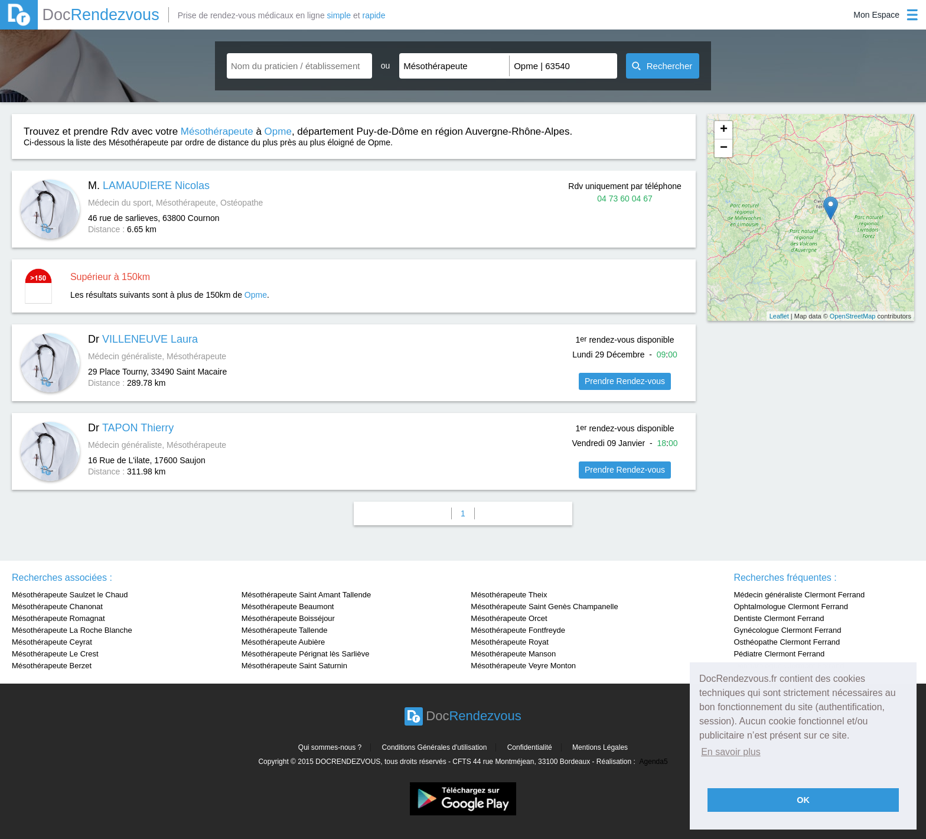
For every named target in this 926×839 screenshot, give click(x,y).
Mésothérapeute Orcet (509, 618)
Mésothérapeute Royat (510, 642)
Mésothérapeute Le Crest (55, 653)
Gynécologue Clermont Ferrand (787, 630)
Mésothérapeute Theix (509, 594)
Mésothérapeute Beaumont (288, 606)
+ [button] (724, 130)
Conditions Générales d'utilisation (434, 747)
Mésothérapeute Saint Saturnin (294, 665)
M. (149, 185)
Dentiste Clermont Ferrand (778, 618)
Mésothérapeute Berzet (52, 665)
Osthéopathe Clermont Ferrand (786, 642)
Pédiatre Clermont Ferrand (778, 653)
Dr (143, 339)
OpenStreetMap (853, 316)
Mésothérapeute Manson (513, 653)
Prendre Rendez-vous (625, 381)
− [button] (724, 148)
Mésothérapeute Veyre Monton (523, 665)
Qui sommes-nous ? (329, 747)
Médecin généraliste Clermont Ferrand (799, 594)
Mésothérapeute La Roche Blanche (72, 630)
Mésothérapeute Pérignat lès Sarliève (306, 653)
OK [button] (803, 800)
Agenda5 (654, 761)
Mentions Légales (600, 747)
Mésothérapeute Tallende (285, 630)
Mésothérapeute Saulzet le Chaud (70, 594)
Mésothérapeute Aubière (283, 642)
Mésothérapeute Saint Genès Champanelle (544, 606)
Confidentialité (529, 747)
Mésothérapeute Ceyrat (52, 642)
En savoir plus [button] (731, 752)
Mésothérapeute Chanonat (57, 606)
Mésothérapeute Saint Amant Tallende (306, 594)
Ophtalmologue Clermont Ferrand (790, 606)
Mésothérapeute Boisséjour (288, 618)
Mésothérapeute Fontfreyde (518, 630)
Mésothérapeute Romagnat (58, 618)
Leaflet (779, 316)
